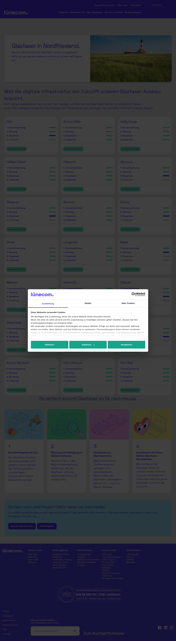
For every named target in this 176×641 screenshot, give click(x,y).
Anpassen (88, 344)
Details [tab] (88, 303)
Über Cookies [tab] (128, 303)
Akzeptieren (126, 344)
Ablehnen (49, 344)
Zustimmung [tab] (48, 303)
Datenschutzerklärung (108, 336)
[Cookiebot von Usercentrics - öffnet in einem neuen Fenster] (133, 294)
